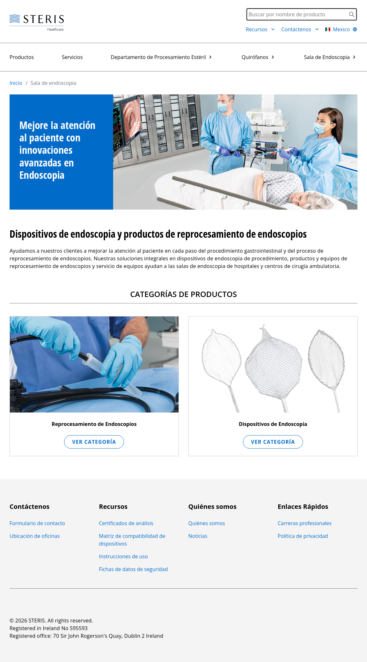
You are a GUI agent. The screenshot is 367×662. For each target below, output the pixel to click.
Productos (22, 57)
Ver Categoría (94, 441)
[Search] (301, 14)
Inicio (16, 82)
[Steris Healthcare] (37, 22)
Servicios (72, 57)
